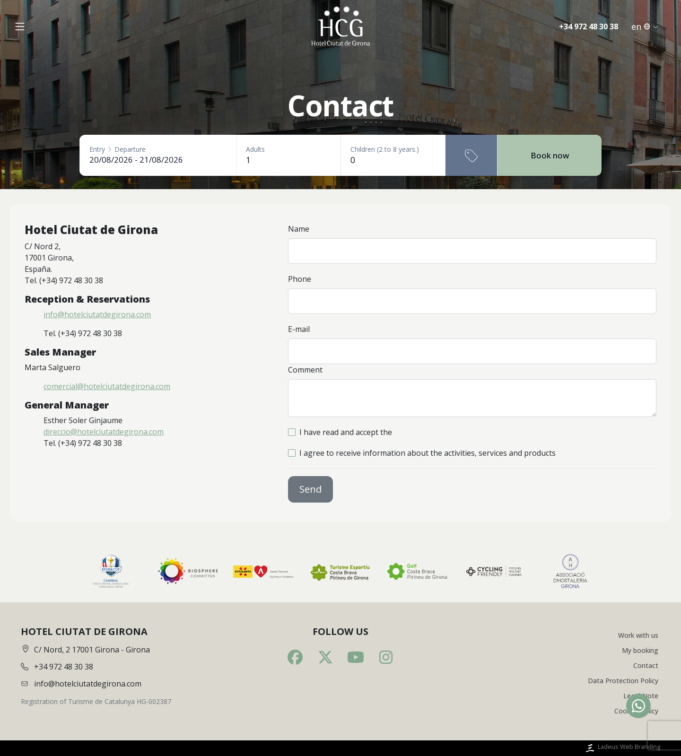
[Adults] (288, 160)
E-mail (299, 329)
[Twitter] (325, 657)
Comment (305, 370)
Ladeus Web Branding (622, 748)
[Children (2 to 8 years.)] (393, 160)
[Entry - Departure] (158, 160)
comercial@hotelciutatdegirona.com (107, 386)
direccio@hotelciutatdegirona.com (104, 431)
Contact (645, 665)
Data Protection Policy (623, 680)
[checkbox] (292, 432)
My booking (640, 650)
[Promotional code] (471, 155)
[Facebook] (295, 657)
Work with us (638, 635)
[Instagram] (386, 657)
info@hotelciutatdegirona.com (97, 314)
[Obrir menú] (20, 27)
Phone (299, 279)
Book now (550, 155)
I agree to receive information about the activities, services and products (427, 453)
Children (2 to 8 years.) (384, 149)
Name (298, 229)
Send (310, 489)
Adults (255, 149)
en (644, 27)
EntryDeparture (117, 149)
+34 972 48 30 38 (588, 27)
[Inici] (340, 27)
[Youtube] (355, 657)
